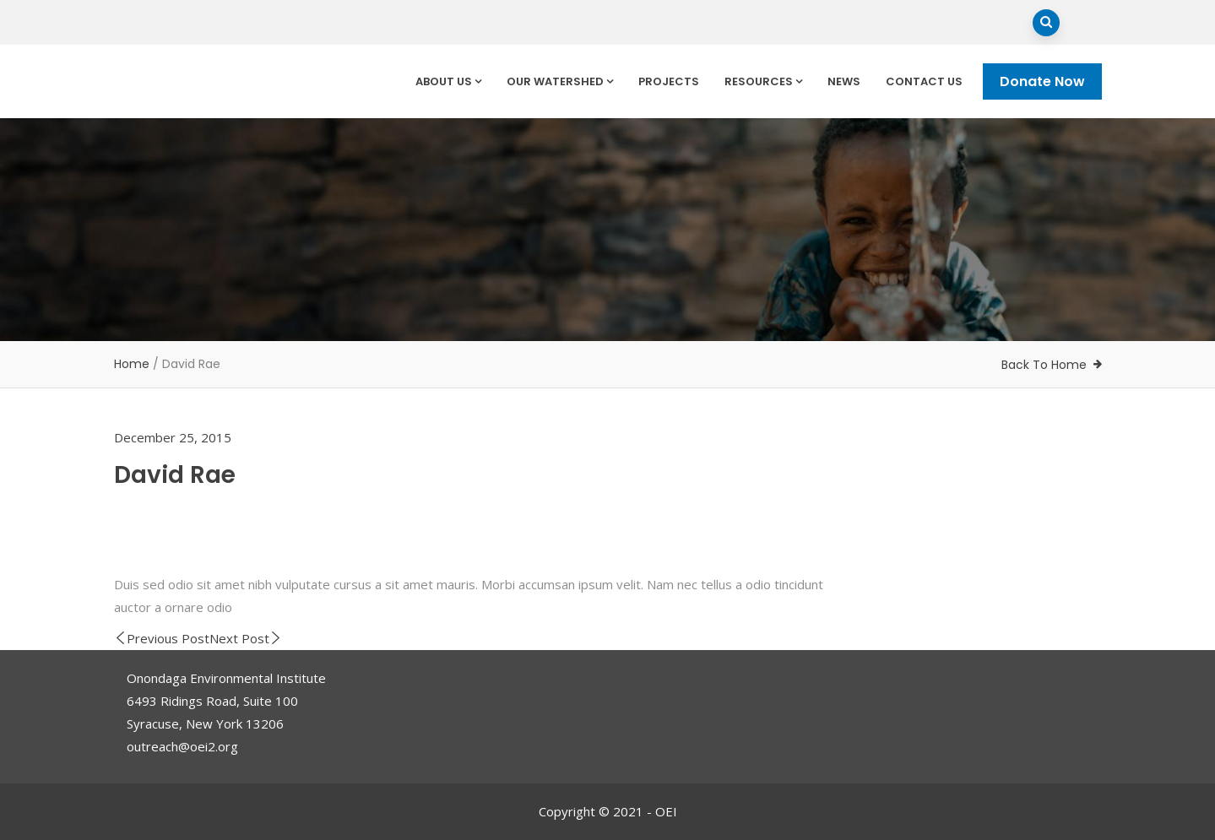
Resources (763, 81)
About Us (448, 81)
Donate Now (1042, 81)
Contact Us (924, 81)
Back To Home (1044, 364)
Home (131, 363)
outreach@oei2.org (182, 746)
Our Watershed (560, 81)
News (843, 81)
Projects (668, 81)
